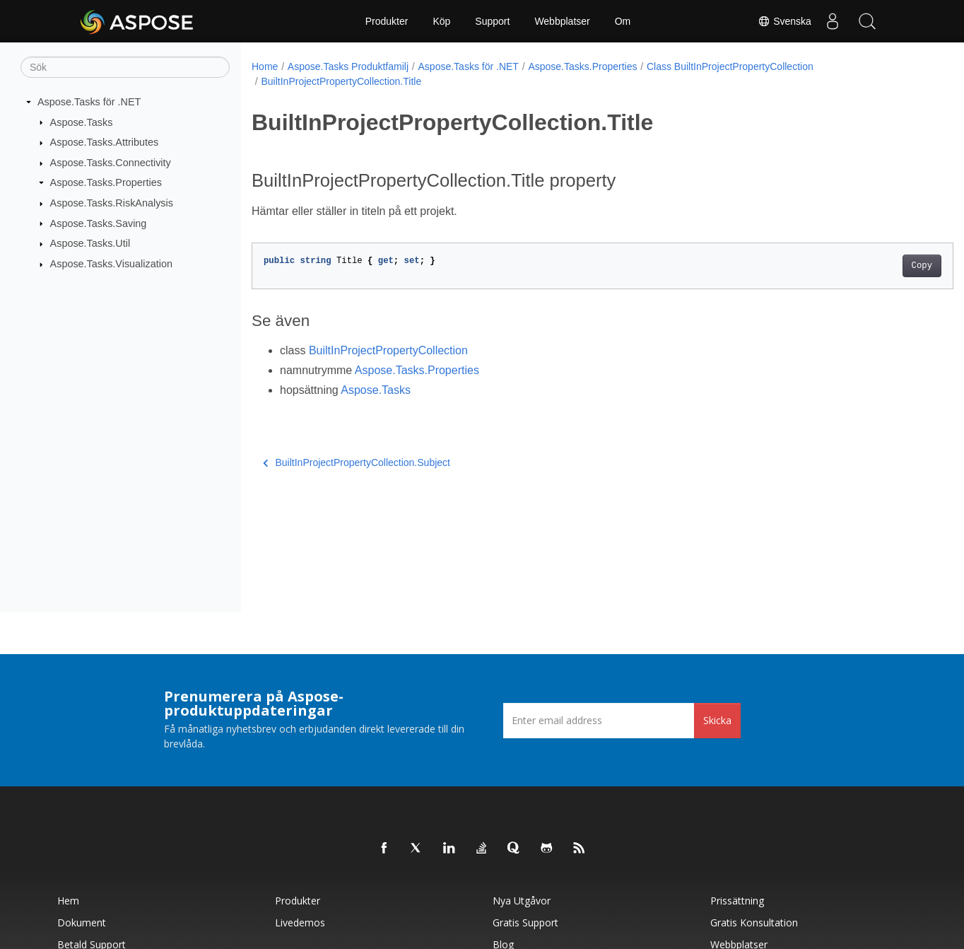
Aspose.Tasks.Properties (106, 182)
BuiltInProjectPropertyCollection (388, 350)
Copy (873, 266)
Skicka (717, 720)
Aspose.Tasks (81, 121)
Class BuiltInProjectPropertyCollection (730, 66)
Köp (441, 21)
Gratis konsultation (754, 922)
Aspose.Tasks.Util (90, 243)
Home (265, 66)
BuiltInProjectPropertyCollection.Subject (356, 462)
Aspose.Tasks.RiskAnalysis (111, 203)
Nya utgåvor (522, 900)
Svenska (784, 21)
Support (492, 21)
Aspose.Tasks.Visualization (111, 263)
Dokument (81, 922)
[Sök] (125, 67)
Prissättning (737, 900)
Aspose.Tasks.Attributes (104, 142)
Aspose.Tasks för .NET (89, 101)
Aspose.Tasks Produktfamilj (348, 66)
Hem (68, 900)
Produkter (386, 21)
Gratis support (525, 922)
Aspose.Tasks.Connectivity (110, 162)
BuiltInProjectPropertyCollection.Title (341, 81)
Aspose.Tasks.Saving (98, 222)
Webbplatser (561, 21)
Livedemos (300, 922)
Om (623, 21)
